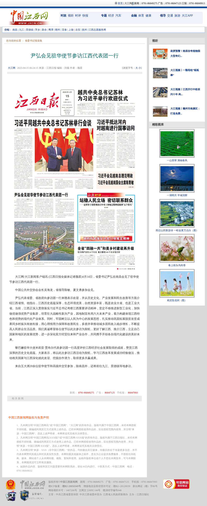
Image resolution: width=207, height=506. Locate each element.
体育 (141, 15)
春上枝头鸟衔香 (177, 265)
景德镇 (29, 29)
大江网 (11, 67)
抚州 (84, 29)
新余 (44, 29)
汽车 (118, 15)
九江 (21, 29)
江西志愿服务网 (97, 29)
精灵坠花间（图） (177, 300)
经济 (111, 15)
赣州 (57, 29)
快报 (85, 15)
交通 (170, 15)
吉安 (77, 29)
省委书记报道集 (33, 40)
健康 (148, 15)
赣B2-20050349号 (71, 486)
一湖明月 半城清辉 (177, 195)
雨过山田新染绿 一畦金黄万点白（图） (177, 230)
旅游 (177, 15)
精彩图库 (158, 124)
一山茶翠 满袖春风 (177, 160)
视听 (71, 15)
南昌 (14, 29)
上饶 (71, 29)
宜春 (64, 29)
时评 (78, 15)
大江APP (187, 15)
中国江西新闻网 (69, 481)
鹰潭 (50, 29)
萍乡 (37, 29)
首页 (120, 3)
